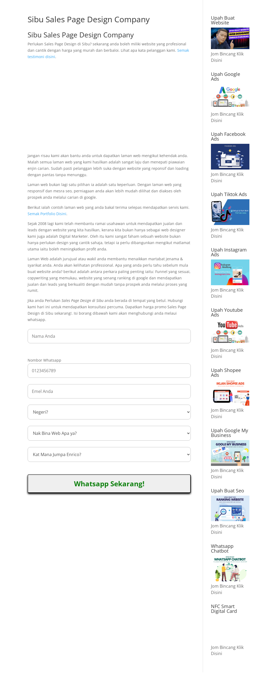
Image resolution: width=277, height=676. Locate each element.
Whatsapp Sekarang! (109, 483)
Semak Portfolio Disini (47, 213)
